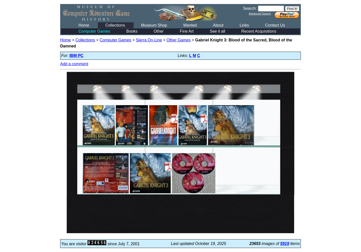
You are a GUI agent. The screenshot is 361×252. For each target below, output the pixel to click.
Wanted (190, 25)
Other (159, 31)
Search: (250, 8)
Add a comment (74, 64)
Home (83, 25)
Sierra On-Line (149, 40)
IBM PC (76, 55)
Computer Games (94, 31)
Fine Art (187, 31)
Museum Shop (154, 25)
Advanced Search (260, 13)
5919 (284, 243)
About (218, 25)
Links (244, 25)
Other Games (178, 40)
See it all (217, 31)
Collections (115, 25)
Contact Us (275, 25)
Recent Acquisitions (259, 31)
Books (131, 31)
